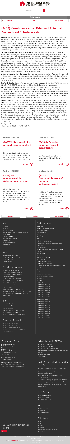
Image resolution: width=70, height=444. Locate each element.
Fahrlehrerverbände (43, 397)
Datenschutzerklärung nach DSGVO (48, 429)
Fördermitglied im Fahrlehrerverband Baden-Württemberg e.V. (50, 376)
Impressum (41, 427)
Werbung (39, 280)
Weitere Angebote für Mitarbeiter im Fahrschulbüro (17, 291)
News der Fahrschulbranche (10, 255)
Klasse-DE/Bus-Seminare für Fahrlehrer (14, 281)
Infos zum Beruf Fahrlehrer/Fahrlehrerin (13, 310)
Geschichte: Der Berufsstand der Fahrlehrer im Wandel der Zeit (53, 351)
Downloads (41, 410)
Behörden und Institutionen (45, 395)
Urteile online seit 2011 (43, 316)
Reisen (39, 267)
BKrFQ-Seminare (7, 287)
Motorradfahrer (41, 259)
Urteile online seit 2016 (43, 305)
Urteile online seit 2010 (43, 318)
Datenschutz (40, 282)
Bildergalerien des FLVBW (45, 408)
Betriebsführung (41, 232)
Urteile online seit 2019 (43, 299)
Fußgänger (40, 245)
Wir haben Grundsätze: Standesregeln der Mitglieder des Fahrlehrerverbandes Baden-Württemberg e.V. (52, 380)
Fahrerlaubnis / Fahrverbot (44, 239)
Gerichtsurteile (50, 17)
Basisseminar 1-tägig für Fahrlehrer (12, 274)
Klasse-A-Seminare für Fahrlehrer (12, 285)
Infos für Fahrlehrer (8, 308)
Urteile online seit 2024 (43, 288)
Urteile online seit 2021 (43, 295)
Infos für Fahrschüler (8, 306)
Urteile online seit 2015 (43, 307)
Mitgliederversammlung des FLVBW (48, 348)
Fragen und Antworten (9, 242)
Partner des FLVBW (8, 244)
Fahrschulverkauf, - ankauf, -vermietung (13, 329)
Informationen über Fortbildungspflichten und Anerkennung (15, 294)
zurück (35, 20)
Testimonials (42, 356)
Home (40, 421)
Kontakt (40, 425)
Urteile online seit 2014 (43, 309)
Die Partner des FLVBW (44, 399)
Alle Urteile (40, 226)
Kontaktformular (8, 359)
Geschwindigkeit (41, 247)
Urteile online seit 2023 (43, 290)
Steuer (39, 270)
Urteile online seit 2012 (43, 313)
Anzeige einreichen (8, 331)
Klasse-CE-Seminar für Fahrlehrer (12, 278)
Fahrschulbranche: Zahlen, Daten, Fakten (14, 314)
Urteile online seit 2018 (43, 301)
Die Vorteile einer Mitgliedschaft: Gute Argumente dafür (52, 369)
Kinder (39, 255)
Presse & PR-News (8, 261)
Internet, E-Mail (41, 253)
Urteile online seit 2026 (43, 284)
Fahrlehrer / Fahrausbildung (44, 241)
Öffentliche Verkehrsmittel (44, 261)
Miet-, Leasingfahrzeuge (43, 257)
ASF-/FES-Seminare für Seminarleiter (13, 289)
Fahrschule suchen (8, 230)
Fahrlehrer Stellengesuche (10, 325)
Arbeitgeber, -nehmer (43, 230)
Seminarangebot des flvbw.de (11, 270)
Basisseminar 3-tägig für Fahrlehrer (12, 272)
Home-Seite (14, 440)
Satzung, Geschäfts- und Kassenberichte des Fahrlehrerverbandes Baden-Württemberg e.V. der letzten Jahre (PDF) (52, 384)
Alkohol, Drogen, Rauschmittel (45, 228)
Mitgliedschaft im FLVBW (10, 238)
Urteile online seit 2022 (43, 293)
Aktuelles (5, 226)
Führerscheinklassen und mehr (11, 312)
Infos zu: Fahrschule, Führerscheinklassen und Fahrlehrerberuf (15, 233)
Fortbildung (6, 228)
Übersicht (10, 20)
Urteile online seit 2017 (43, 303)
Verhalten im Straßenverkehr (45, 276)
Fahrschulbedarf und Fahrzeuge (11, 327)
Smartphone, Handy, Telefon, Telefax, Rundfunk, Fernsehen (50, 250)
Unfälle (39, 272)
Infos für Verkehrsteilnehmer (10, 304)
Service (5, 247)
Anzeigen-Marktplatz (8, 236)
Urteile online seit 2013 (43, 311)
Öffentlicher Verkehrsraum (44, 263)
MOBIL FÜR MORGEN (44, 354)
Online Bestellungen (43, 412)
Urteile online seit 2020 (43, 297)
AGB (39, 423)
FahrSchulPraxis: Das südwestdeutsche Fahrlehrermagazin (14, 258)
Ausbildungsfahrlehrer (9, 276)
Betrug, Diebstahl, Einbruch (44, 235)
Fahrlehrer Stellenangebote (10, 323)
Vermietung (40, 278)
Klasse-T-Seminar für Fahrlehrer (11, 283)
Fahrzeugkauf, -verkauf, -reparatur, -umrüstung (49, 243)
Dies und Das (40, 237)
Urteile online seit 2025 (43, 286)
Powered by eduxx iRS (35, 442)
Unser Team (41, 432)
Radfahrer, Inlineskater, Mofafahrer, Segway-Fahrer (51, 265)
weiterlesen (59, 20)
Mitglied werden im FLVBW (45, 346)
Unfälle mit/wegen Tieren (44, 274)
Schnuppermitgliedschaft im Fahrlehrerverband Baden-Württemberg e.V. (51, 372)
